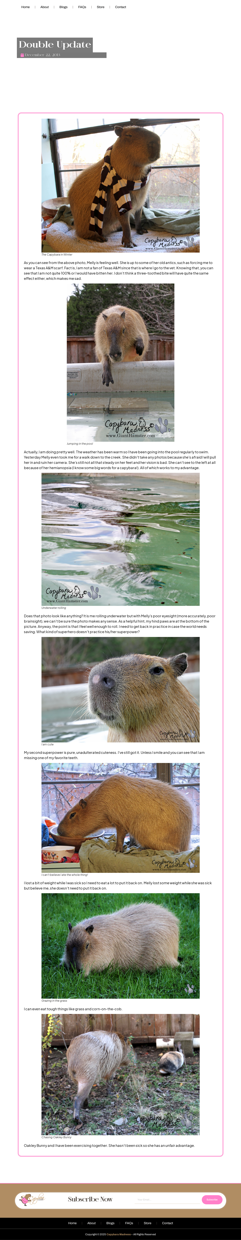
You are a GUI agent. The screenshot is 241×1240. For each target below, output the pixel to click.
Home (25, 7)
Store (100, 7)
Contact (120, 7)
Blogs (63, 7)
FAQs (82, 7)
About (44, 7)
